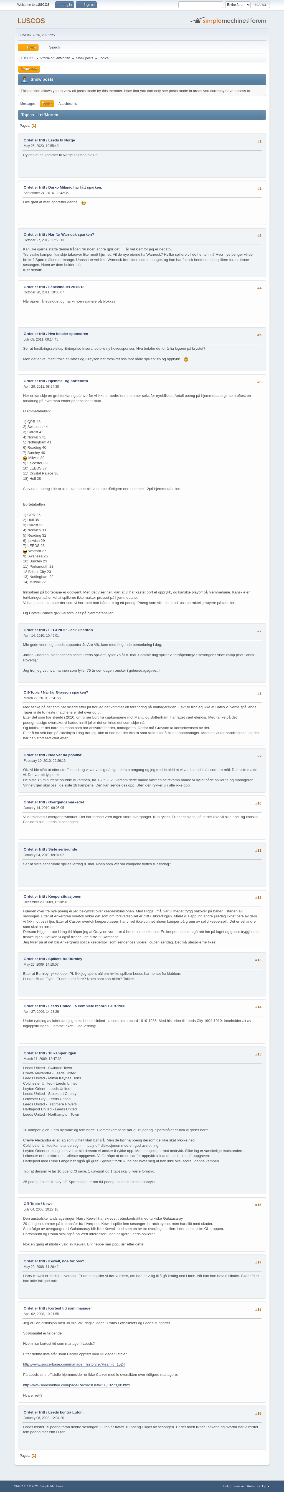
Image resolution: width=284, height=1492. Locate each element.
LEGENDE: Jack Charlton (70, 630)
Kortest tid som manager (70, 1308)
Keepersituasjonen (64, 896)
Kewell (49, 1204)
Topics (47, 104)
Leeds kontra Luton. (65, 1412)
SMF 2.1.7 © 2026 (26, 1486)
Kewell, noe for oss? (66, 1261)
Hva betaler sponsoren (68, 334)
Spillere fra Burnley (65, 959)
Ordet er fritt (34, 140)
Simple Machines (51, 1486)
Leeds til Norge (61, 140)
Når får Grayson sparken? (65, 692)
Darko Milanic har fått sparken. (75, 187)
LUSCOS (31, 20)
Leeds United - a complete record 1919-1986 (86, 1006)
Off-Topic (32, 692)
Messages (28, 104)
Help (226, 1486)
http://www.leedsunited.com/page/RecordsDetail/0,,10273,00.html (76, 1385)
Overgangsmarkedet (66, 802)
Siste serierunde (62, 849)
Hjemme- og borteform (68, 381)
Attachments (68, 104)
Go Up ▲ (263, 1486)
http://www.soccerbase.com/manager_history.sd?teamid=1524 (74, 1364)
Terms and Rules (243, 1486)
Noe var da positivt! (65, 755)
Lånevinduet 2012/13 (66, 287)
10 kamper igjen (62, 1053)
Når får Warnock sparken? (71, 234)
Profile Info (29, 69)
